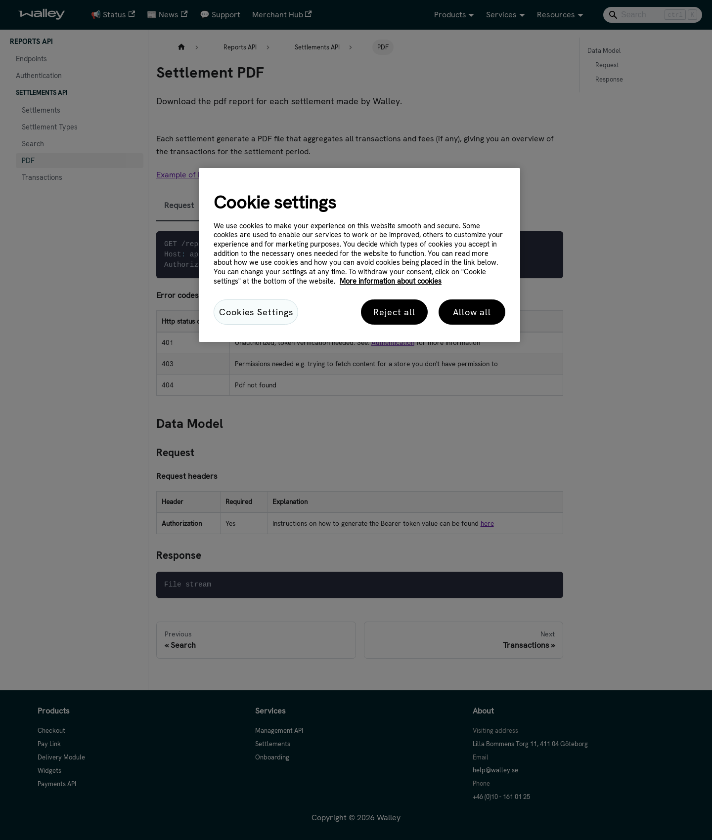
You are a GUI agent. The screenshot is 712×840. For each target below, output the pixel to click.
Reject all (394, 312)
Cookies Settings (256, 312)
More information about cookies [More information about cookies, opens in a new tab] (391, 281)
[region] (359, 255)
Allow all (472, 312)
